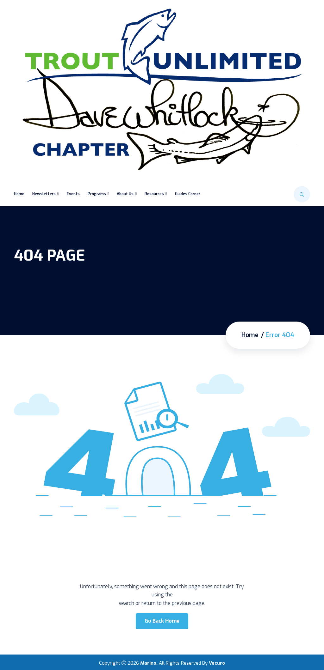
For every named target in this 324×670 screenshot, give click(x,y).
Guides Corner (187, 193)
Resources (154, 193)
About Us (125, 193)
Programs (97, 193)
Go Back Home (162, 621)
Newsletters (44, 193)
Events (73, 193)
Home (19, 193)
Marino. (149, 663)
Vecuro (217, 663)
